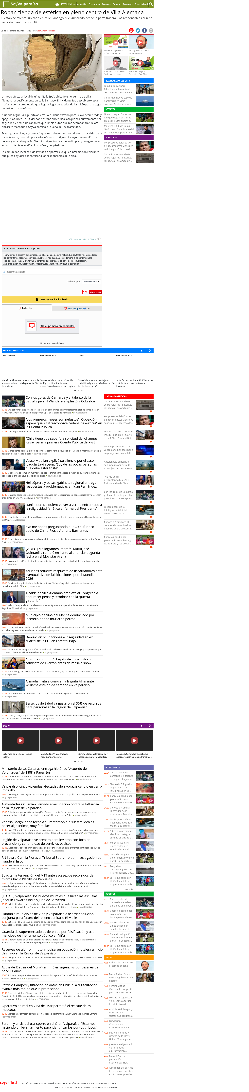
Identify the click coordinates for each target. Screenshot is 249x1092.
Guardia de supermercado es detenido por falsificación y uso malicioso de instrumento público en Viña (48, 933)
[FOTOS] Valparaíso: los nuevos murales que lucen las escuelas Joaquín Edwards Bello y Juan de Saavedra (50, 898)
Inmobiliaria (89, 1087)
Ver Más (129, 889)
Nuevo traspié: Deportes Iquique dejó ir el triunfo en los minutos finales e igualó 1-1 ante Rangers (117, 119)
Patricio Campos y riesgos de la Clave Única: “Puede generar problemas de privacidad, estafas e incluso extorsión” (121, 1041)
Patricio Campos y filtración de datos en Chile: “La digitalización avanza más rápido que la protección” (50, 987)
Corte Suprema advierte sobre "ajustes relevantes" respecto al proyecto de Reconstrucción (118, 159)
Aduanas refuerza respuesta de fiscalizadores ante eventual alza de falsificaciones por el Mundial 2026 (64, 575)
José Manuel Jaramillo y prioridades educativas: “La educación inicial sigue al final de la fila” (121, 1051)
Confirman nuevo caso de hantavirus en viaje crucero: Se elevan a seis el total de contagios (119, 102)
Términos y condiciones (83, 1083)
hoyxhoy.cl (112, 1087)
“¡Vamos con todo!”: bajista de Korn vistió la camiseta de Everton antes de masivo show (58, 661)
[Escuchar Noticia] (35, 22)
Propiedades (101, 1087)
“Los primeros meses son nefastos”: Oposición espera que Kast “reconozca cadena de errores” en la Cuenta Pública (64, 423)
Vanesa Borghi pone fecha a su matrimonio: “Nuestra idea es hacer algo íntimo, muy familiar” (48, 824)
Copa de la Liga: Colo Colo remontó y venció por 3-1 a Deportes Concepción (122, 859)
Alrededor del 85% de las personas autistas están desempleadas (121, 1071)
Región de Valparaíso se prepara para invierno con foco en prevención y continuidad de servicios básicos (46, 841)
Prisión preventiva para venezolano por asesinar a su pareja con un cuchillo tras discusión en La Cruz (118, 451)
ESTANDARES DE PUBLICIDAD (106, 1083)
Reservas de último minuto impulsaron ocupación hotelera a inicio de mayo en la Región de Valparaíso (52, 951)
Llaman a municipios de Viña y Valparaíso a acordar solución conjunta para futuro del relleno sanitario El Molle (48, 916)
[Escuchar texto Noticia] (99, 239)
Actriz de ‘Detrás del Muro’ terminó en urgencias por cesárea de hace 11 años (50, 969)
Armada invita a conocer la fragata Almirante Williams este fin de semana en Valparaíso (60, 683)
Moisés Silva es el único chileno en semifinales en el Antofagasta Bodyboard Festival (120, 849)
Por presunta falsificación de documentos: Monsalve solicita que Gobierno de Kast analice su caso (118, 147)
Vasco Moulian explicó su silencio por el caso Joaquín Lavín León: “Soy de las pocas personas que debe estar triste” (61, 464)
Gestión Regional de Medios (35, 1083)
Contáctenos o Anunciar (60, 1083)
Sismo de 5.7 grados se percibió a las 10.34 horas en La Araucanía (121, 789)
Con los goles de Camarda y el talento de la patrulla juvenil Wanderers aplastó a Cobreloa (60, 399)
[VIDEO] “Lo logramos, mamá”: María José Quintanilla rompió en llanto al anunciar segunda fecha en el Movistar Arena (63, 553)
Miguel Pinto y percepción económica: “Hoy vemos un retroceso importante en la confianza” (120, 1064)
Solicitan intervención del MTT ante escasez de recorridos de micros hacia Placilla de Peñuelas (47, 877)
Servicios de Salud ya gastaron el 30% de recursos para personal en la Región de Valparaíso (63, 705)
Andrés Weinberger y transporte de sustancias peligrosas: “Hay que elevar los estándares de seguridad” (121, 1017)
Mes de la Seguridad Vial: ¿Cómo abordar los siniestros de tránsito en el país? (120, 1002)
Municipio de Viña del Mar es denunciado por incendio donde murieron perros (60, 617)
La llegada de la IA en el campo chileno (121, 964)
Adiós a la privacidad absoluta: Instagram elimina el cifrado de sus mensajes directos (121, 837)
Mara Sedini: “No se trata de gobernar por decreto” (121, 977)
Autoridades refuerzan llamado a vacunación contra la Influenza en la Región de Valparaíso (50, 806)
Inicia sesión (55, 264)
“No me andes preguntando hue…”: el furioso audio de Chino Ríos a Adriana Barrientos (60, 529)
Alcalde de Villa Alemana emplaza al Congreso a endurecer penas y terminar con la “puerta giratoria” (62, 597)
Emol (58, 1087)
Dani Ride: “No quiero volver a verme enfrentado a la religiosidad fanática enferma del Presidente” (64, 506)
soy (80, 412)
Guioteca (78, 1087)
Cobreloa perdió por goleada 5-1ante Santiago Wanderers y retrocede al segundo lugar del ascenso (119, 541)
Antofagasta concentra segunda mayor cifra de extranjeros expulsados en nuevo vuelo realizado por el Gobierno (118, 468)
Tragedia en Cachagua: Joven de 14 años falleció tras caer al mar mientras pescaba (121, 873)
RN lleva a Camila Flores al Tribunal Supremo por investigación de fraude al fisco (51, 859)
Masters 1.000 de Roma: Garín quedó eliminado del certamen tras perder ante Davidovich (119, 130)
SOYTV (6, 725)
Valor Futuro (67, 1087)
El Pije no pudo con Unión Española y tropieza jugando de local (121, 882)
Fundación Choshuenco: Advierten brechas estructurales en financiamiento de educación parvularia (121, 1029)
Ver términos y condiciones (52, 343)
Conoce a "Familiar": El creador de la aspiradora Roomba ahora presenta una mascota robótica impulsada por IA (117, 528)
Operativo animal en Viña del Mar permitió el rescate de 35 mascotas (46, 1008)
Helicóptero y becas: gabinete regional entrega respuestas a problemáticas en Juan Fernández (61, 484)
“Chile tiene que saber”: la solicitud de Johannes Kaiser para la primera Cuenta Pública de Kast (61, 440)
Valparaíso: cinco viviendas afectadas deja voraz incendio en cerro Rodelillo (52, 788)
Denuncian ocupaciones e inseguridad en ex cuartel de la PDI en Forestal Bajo (59, 639)
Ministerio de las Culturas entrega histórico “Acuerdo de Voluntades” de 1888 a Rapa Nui (44, 770)
